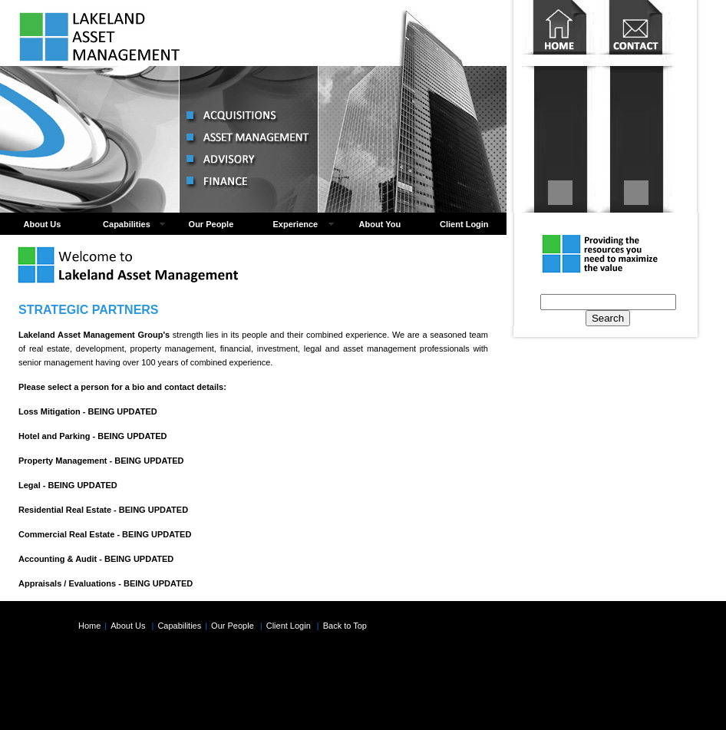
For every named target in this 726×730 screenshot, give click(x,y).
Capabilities (126, 224)
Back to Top (345, 625)
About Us (42, 224)
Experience (295, 224)
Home (560, 106)
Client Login (464, 224)
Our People (211, 224)
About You (380, 224)
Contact (636, 106)
